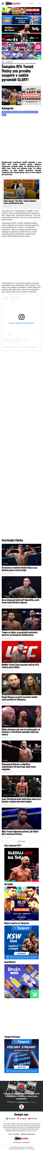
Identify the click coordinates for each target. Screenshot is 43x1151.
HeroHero (15, 1134)
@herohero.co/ (27, 1102)
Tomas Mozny (30, 112)
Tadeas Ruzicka (14, 198)
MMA (11, 112)
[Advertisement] (21, 139)
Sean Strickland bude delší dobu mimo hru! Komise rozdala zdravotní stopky (21, 805)
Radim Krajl (22, 84)
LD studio (33, 1148)
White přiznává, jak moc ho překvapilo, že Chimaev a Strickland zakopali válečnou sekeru (21, 736)
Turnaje (17, 112)
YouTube (34, 1119)
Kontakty (34, 1131)
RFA (12, 61)
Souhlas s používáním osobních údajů (17, 1148)
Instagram (22, 1119)
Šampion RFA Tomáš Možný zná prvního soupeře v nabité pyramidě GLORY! (21, 63)
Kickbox (5, 115)
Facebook (9, 1119)
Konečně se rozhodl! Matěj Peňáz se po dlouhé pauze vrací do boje (19, 571)
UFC (10, 630)
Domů (3, 61)
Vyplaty (14, 799)
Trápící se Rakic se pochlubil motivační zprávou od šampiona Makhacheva (19, 636)
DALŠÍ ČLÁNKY (21, 847)
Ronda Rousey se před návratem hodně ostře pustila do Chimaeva (19, 702)
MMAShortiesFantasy (28, 1134)
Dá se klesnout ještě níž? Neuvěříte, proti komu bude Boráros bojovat (20, 603)
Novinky (8, 61)
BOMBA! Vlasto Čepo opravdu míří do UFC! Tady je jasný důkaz (20, 669)
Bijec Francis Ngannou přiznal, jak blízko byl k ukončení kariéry (20, 838)
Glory (11, 115)
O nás (8, 1134)
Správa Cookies (30, 1147)
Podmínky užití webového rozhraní (17, 1147)
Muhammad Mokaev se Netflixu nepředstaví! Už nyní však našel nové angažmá (19, 771)
